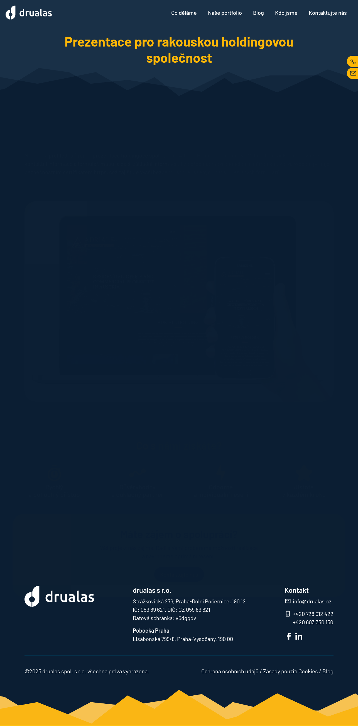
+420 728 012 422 (313, 613)
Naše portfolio (225, 12)
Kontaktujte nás (328, 12)
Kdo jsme (286, 12)
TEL (352, 61)
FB (289, 636)
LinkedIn (298, 636)
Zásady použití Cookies (290, 671)
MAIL (352, 73)
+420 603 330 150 (313, 622)
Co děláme (184, 12)
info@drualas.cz (312, 601)
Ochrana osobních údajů (230, 671)
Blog (258, 12)
